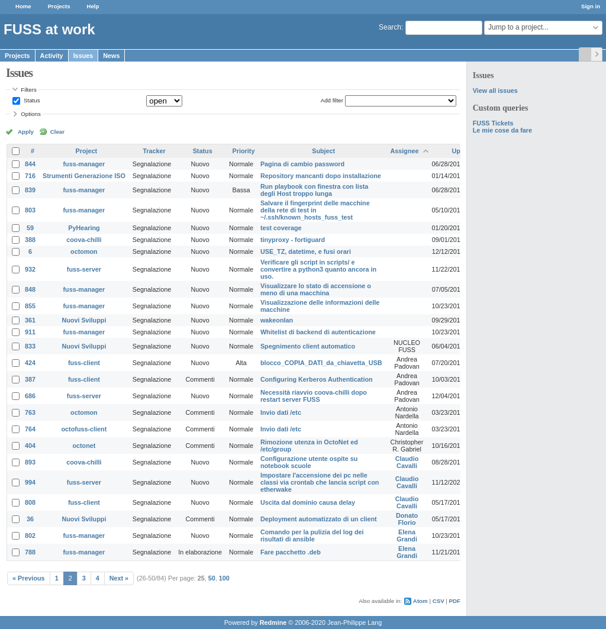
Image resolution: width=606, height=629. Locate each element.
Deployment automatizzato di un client (318, 518)
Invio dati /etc (280, 412)
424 (30, 362)
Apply (26, 131)
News (111, 55)
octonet (83, 445)
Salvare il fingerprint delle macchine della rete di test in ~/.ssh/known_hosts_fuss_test (315, 210)
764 (30, 429)
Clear (57, 131)
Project (87, 150)
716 (30, 175)
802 (30, 535)
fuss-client (84, 362)
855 (30, 305)
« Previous (28, 578)
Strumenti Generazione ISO (84, 175)
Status (31, 100)
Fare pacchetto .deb (290, 552)
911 (30, 332)
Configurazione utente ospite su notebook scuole (308, 462)
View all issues (495, 90)
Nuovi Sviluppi (84, 320)
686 (30, 395)
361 (30, 320)
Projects (59, 6)
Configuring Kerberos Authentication (316, 379)
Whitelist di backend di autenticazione (318, 332)
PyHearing (83, 227)
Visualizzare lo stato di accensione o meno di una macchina (315, 289)
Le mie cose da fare (502, 130)
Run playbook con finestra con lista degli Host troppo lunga (314, 190)
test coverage (281, 227)
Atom (420, 601)
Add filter (332, 100)
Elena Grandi (407, 535)
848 (30, 289)
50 (211, 578)
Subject (323, 150)
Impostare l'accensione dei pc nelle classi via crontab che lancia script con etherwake (319, 482)
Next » (118, 578)
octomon (84, 251)
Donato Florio (407, 519)
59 (30, 227)
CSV (438, 601)
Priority (244, 150)
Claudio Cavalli (407, 462)
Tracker (154, 150)
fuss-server (84, 269)
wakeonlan (276, 320)
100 (224, 578)
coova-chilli (83, 239)
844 (30, 163)
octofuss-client (84, 429)
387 (30, 379)
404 (30, 445)
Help (93, 6)
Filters (28, 89)
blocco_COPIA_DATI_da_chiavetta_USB (321, 362)
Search (390, 27)
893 (30, 462)
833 (30, 346)
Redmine (273, 622)
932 (30, 269)
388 (30, 239)
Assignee (405, 150)
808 (30, 502)
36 (30, 518)
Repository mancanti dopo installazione (320, 175)
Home (23, 6)
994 (30, 482)
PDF (454, 601)
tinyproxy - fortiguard (292, 239)
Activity (51, 55)
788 (30, 552)
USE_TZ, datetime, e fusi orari (305, 251)
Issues (83, 55)
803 (30, 210)
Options (31, 114)
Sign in (590, 6)
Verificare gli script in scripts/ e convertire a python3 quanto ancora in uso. (318, 269)
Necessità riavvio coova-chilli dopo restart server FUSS (313, 396)
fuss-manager (84, 163)
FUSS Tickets (493, 123)
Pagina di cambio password (302, 163)
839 (30, 189)
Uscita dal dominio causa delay (307, 502)
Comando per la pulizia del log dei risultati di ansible (312, 535)
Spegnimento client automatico (307, 346)
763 (30, 412)
